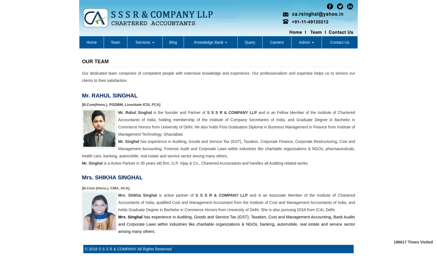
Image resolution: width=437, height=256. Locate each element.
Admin (306, 42)
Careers (277, 42)
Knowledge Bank (210, 42)
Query (250, 42)
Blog (173, 42)
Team (115, 42)
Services (144, 42)
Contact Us (339, 42)
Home (91, 42)
